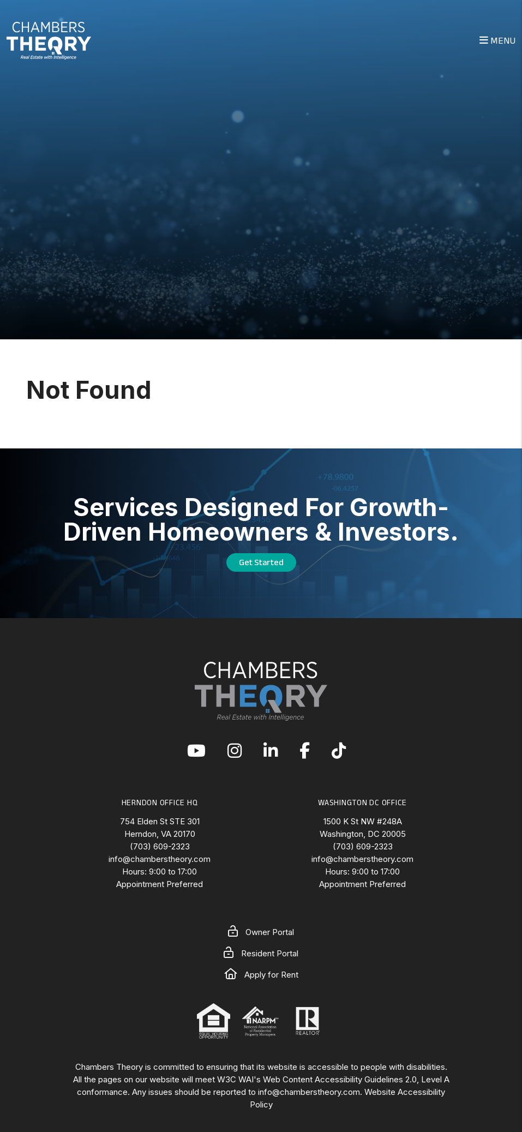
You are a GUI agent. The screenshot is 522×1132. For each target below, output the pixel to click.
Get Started (261, 562)
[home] (49, 39)
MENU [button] (497, 40)
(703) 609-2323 (160, 846)
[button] (196, 751)
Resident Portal (261, 953)
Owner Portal (261, 932)
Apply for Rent (261, 974)
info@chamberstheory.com (160, 859)
